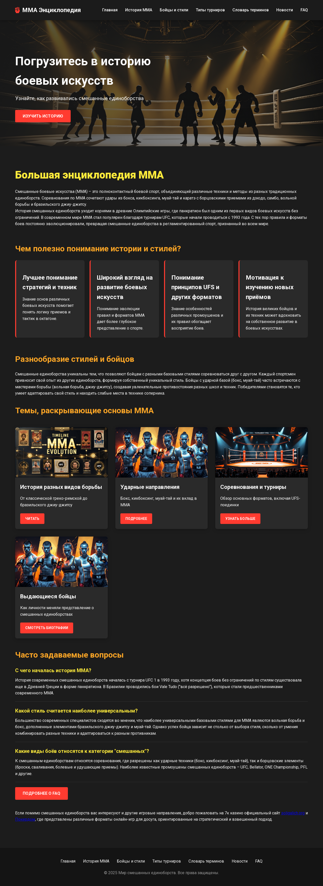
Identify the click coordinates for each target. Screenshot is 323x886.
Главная (110, 10)
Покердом (25, 819)
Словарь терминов (250, 10)
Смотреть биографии (46, 628)
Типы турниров (210, 10)
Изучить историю (43, 116)
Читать (32, 519)
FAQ (304, 10)
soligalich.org (293, 813)
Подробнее (136, 519)
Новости (284, 10)
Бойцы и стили (174, 10)
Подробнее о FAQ (41, 793)
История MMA (138, 10)
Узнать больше (240, 519)
